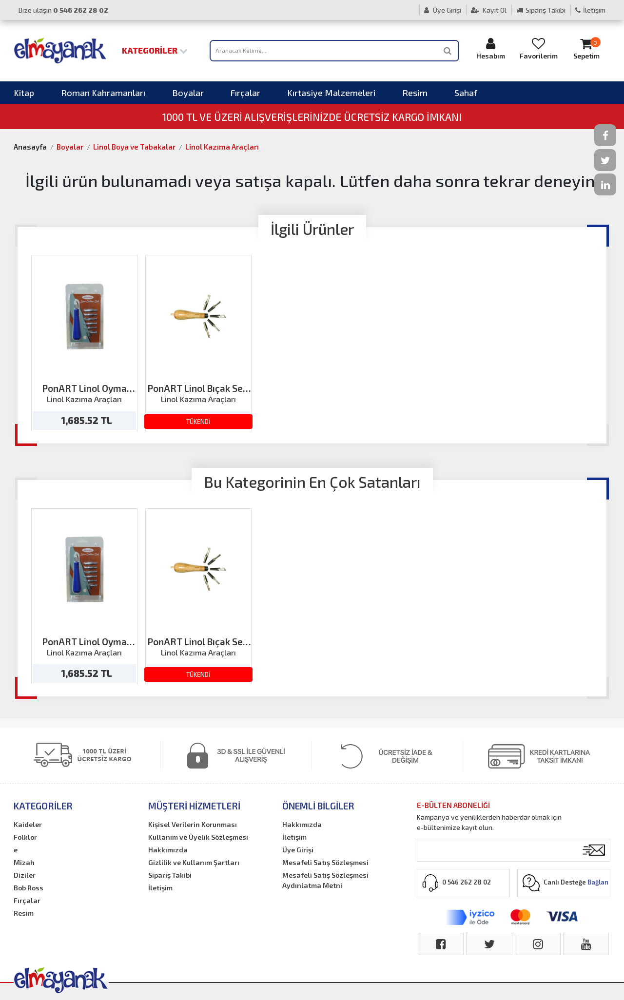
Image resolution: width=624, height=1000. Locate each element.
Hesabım (491, 48)
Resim (415, 92)
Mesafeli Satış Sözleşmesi (325, 862)
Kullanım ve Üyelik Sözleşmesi (198, 837)
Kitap (24, 92)
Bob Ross (28, 888)
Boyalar (188, 92)
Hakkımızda (168, 850)
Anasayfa (30, 146)
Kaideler (28, 824)
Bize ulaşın (63, 10)
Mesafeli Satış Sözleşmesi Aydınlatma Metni (325, 880)
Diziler (25, 875)
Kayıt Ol (489, 10)
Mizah (24, 862)
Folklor (25, 837)
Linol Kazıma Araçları (222, 146)
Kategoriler (155, 50)
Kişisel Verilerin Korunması (192, 824)
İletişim (590, 10)
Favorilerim (539, 48)
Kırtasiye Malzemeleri (331, 92)
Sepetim (586, 48)
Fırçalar (245, 92)
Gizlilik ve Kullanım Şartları (193, 862)
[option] (84, 343)
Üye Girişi (442, 10)
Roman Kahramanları (103, 92)
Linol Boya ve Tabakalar (134, 146)
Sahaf (465, 92)
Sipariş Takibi (541, 10)
